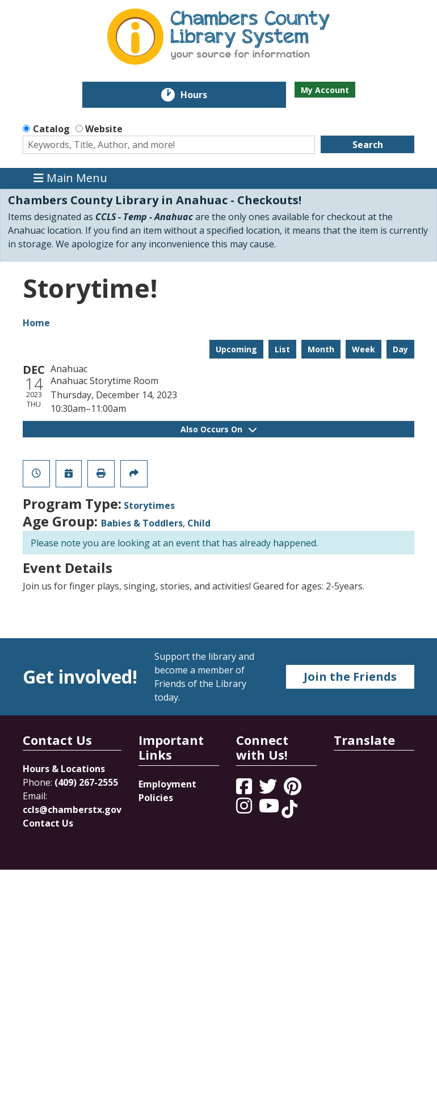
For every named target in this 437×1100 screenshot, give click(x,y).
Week (363, 349)
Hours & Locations (64, 768)
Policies (155, 797)
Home (36, 323)
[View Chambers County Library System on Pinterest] (294, 789)
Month (321, 349)
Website (104, 129)
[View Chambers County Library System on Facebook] (245, 789)
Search (367, 144)
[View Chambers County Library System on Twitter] (269, 789)
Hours (201, 95)
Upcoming (236, 349)
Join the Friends (350, 676)
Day (400, 349)
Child (199, 523)
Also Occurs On (218, 429)
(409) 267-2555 (86, 782)
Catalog (51, 129)
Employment (167, 784)
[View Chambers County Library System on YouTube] (270, 809)
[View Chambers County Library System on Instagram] (245, 809)
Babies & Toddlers (142, 523)
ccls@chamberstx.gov (72, 809)
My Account (325, 90)
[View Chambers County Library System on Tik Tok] (289, 809)
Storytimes (149, 505)
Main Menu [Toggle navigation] (70, 178)
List (282, 349)
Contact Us (48, 823)
